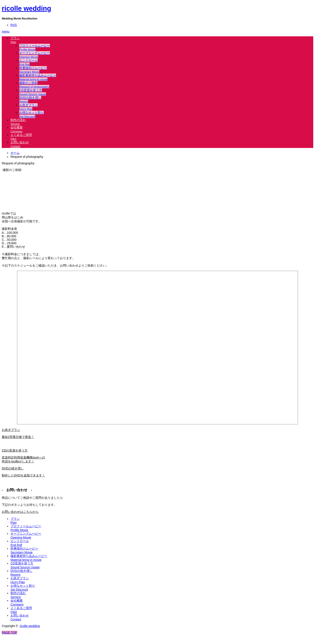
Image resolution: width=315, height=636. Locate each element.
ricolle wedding (26, 8)
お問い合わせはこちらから (20, 511)
